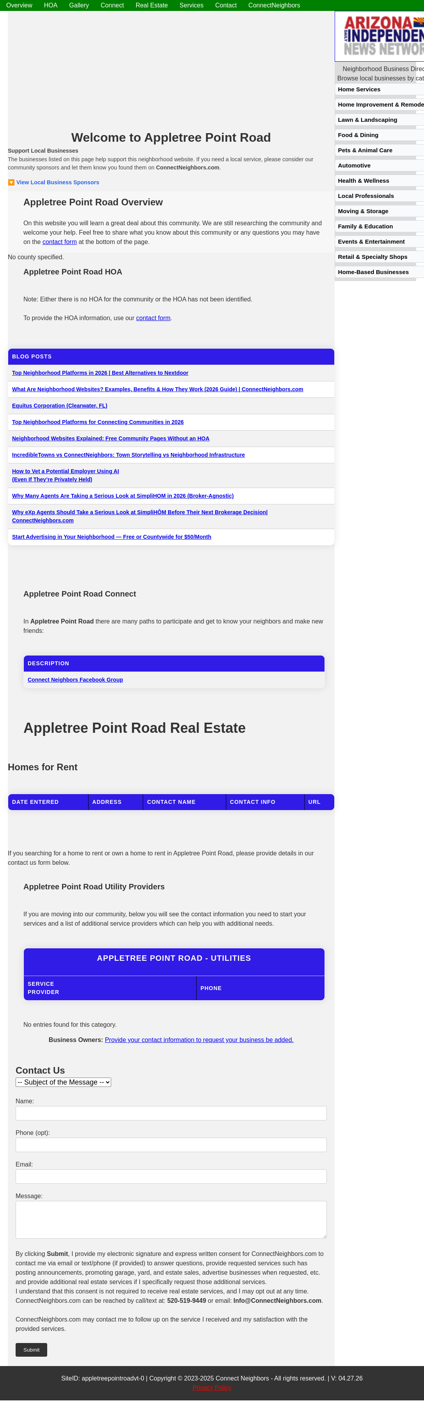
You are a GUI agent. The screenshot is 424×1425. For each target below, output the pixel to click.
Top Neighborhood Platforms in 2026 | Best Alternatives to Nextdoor (100, 373)
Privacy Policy (212, 1393)
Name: (25, 1101)
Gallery (79, 5)
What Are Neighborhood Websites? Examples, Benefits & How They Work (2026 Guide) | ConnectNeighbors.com (157, 389)
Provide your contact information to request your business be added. (199, 1040)
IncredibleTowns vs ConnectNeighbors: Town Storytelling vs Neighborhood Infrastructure (128, 455)
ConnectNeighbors (274, 5)
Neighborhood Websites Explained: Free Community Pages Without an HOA (110, 438)
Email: (24, 1164)
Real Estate (152, 5)
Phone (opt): (33, 1132)
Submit (31, 1356)
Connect (112, 5)
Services (191, 5)
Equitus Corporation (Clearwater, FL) (59, 406)
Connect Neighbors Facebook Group (75, 680)
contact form (60, 242)
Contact (226, 5)
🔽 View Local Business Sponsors (53, 182)
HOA (51, 5)
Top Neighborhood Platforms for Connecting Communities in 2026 (98, 422)
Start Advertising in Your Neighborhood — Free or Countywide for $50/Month (111, 537)
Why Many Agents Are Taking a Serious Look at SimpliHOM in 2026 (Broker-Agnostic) (123, 496)
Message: (29, 1196)
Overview (19, 5)
